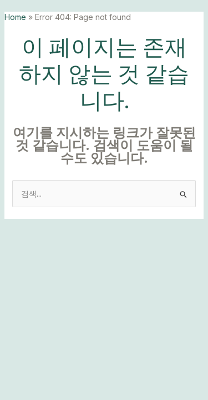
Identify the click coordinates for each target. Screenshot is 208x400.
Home (15, 17)
